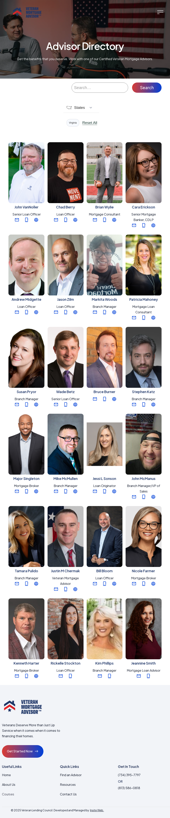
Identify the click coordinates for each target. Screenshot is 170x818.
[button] (160, 12)
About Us (8, 784)
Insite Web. (97, 810)
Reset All (89, 123)
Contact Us (68, 794)
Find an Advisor (71, 775)
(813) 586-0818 (129, 788)
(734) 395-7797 (129, 775)
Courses (8, 794)
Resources (68, 784)
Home (6, 775)
